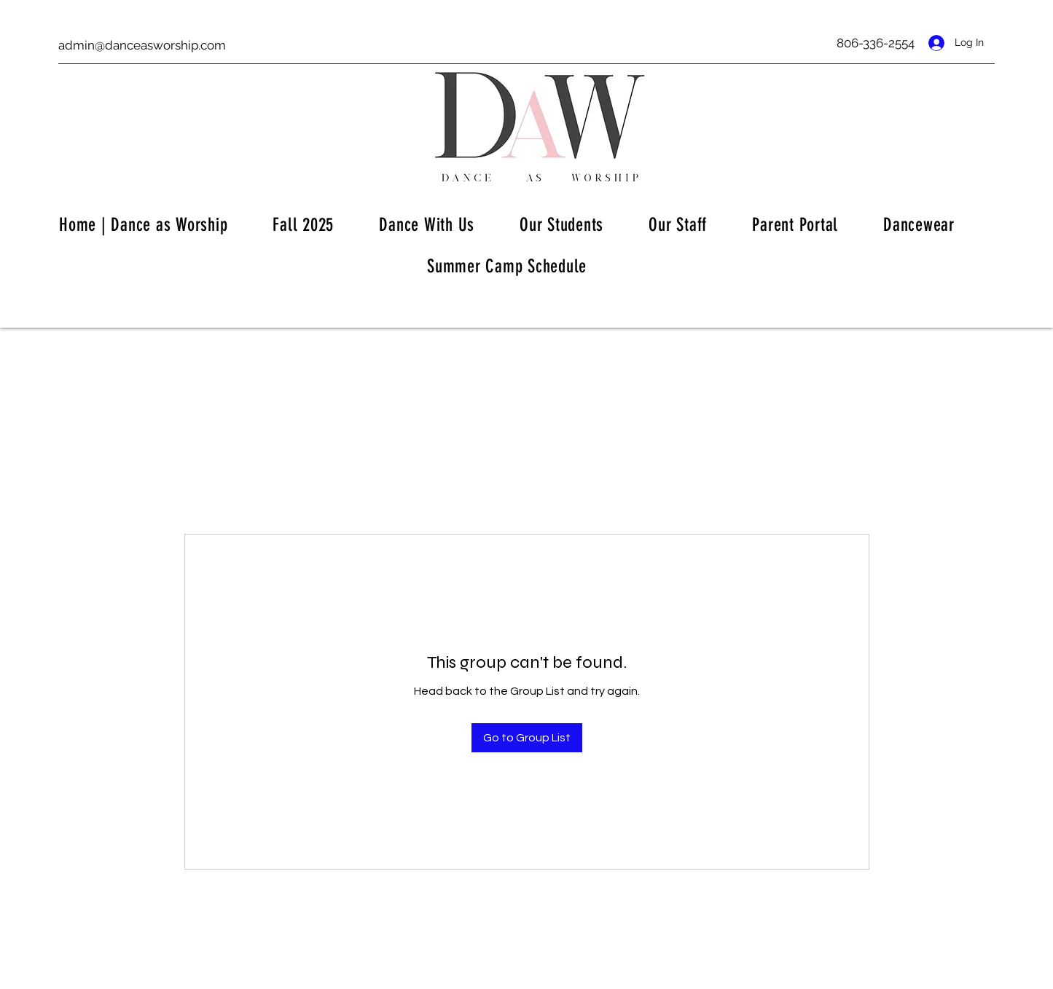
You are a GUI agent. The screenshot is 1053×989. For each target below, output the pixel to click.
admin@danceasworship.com (142, 45)
